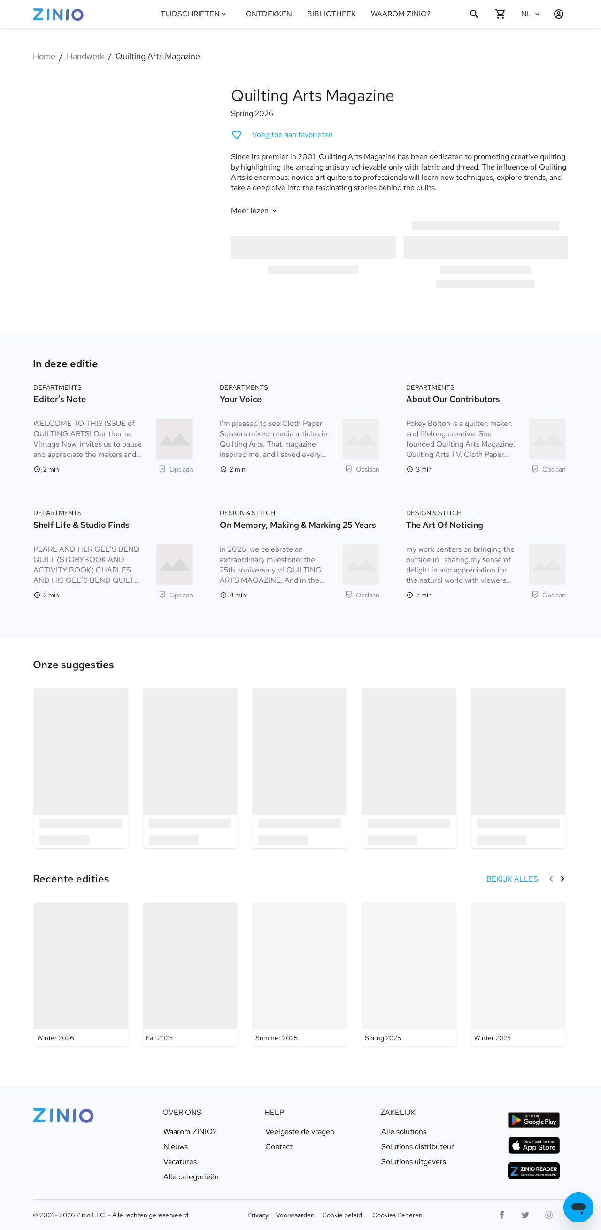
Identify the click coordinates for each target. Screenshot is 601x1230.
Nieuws (175, 1147)
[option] (81, 768)
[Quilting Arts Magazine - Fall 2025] (190, 974)
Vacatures (180, 1162)
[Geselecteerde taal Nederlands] (531, 14)
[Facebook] (502, 1215)
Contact (279, 1147)
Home (44, 56)
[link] (73, 665)
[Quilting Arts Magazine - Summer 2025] (300, 974)
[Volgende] (562, 878)
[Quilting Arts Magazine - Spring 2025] (409, 974)
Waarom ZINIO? (189, 1132)
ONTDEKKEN (269, 14)
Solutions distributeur (417, 1147)
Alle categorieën (191, 1177)
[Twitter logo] (525, 1215)
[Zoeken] (474, 14)
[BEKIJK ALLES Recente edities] (512, 879)
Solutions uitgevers (413, 1162)
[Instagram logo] (549, 1215)
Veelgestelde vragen (299, 1132)
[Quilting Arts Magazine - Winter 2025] (518, 974)
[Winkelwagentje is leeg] (500, 14)
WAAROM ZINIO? (401, 14)
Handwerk (85, 56)
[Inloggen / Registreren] (555, 14)
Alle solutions (403, 1132)
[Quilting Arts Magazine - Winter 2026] (81, 974)
